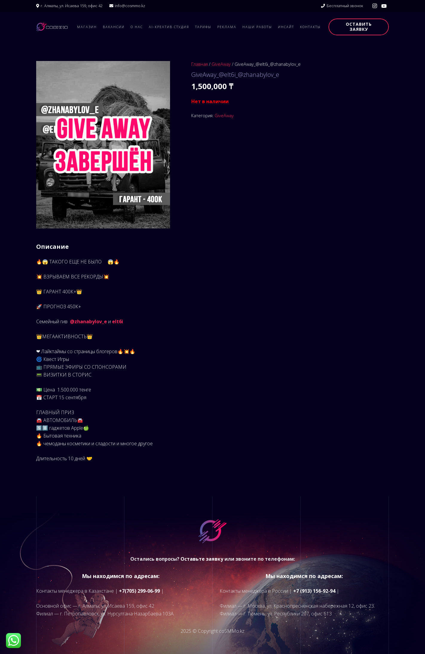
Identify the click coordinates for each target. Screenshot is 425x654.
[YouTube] (384, 6)
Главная (199, 64)
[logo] (52, 26)
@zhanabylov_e (88, 321)
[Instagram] (374, 6)
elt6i (117, 321)
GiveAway (221, 64)
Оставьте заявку (202, 559)
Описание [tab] (52, 247)
